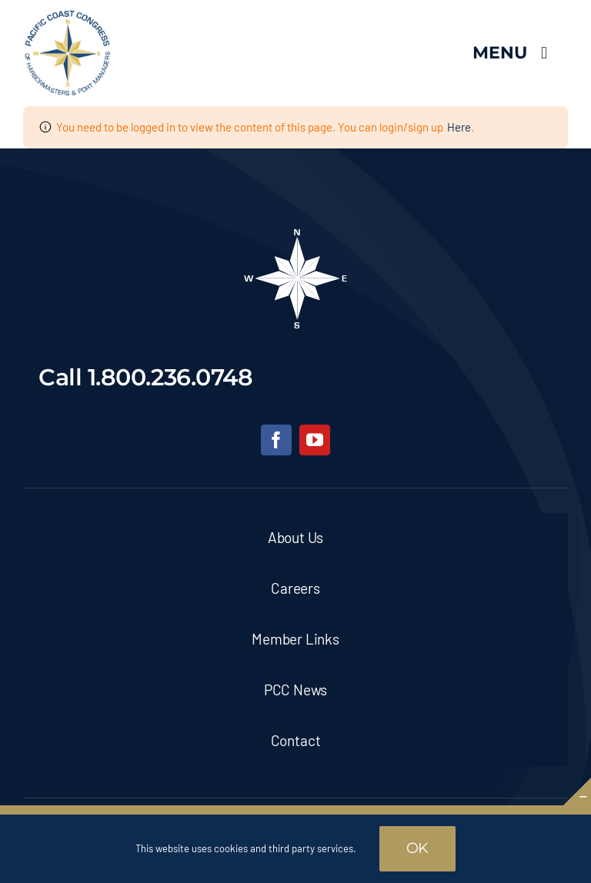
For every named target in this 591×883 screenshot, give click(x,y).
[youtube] (314, 440)
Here (459, 127)
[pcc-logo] (67, 16)
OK (417, 848)
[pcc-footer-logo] (295, 233)
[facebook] (276, 440)
